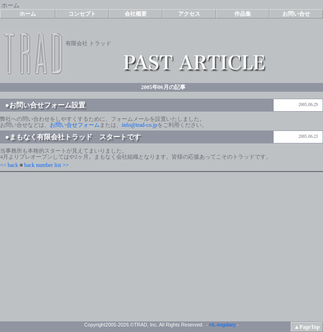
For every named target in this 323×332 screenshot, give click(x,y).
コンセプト (82, 14)
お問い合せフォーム (75, 125)
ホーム (27, 14)
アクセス (189, 14)
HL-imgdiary (222, 324)
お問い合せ (296, 14)
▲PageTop (307, 327)
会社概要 (136, 14)
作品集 (242, 14)
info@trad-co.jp (139, 125)
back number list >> (46, 165)
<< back (9, 165)
